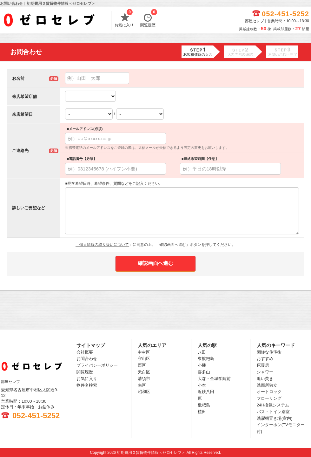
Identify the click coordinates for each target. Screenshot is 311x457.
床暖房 (263, 365)
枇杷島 (204, 405)
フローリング (269, 398)
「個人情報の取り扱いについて (102, 244)
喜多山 (204, 372)
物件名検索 (86, 385)
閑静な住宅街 (269, 352)
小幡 (202, 365)
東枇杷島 (206, 358)
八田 (202, 352)
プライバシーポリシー (97, 365)
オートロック (269, 391)
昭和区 (144, 391)
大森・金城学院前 (214, 378)
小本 (202, 385)
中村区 (144, 352)
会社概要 (84, 352)
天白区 (144, 372)
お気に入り (124, 19)
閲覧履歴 (148, 19)
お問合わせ (86, 358)
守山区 (144, 358)
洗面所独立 (267, 385)
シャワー (265, 372)
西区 (142, 365)
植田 (202, 411)
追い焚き (265, 378)
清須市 (144, 378)
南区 (142, 385)
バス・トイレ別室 (273, 411)
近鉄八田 (206, 391)
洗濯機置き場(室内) (275, 418)
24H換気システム (273, 405)
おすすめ (265, 358)
